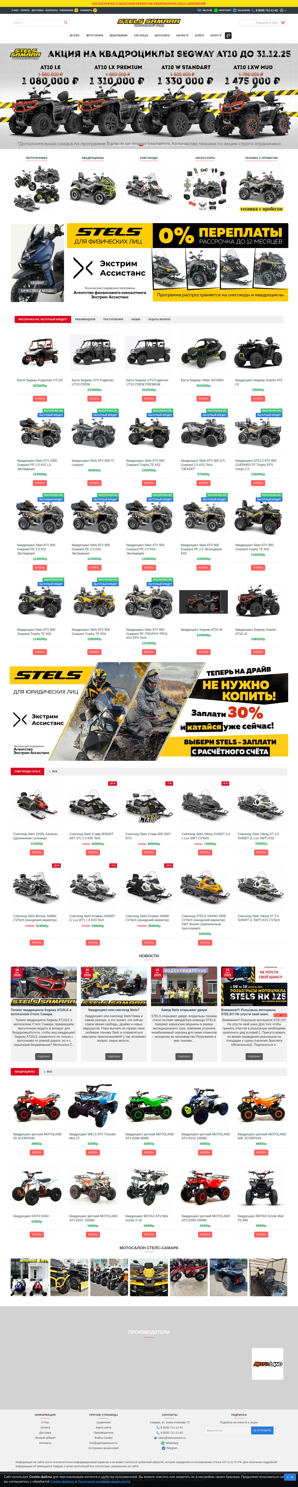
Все (55, 771)
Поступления (113, 319)
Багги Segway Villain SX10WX (202, 380)
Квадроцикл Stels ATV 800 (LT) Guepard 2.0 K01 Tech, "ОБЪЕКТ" (203, 465)
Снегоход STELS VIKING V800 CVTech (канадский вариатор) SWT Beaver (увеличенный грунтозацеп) (204, 922)
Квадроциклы (25, 1071)
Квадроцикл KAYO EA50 (31, 1216)
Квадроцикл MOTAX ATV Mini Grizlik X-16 (146, 1218)
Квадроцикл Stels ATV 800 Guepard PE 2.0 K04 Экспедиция (145, 549)
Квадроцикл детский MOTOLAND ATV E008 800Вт (149, 1136)
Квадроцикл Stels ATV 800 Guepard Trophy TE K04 (91, 631)
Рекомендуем (85, 319)
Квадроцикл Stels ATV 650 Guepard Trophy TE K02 (145, 462)
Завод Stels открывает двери (184, 1010)
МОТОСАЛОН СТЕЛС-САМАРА (149, 1248)
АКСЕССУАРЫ (205, 158)
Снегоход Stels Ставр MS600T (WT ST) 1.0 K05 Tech (91, 836)
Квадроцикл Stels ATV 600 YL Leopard (93, 462)
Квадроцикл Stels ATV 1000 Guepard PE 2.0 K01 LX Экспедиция (37, 465)
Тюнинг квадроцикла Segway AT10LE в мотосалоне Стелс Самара (41, 1012)
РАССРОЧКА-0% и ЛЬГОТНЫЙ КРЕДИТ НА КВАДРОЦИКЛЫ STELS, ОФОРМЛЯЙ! (149, 3)
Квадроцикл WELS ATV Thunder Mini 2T (92, 1136)
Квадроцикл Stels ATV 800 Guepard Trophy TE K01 (254, 547)
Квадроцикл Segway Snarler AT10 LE (255, 631)
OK (291, 1477)
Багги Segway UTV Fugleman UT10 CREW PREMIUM (147, 382)
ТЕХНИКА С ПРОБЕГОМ (261, 158)
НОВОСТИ (149, 956)
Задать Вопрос (159, 319)
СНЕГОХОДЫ (149, 158)
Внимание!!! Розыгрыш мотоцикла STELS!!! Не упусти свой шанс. (248, 1012)
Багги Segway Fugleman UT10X (40, 380)
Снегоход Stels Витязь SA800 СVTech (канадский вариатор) (35, 918)
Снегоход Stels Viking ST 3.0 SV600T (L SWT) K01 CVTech (259, 918)
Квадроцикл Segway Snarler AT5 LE (258, 382)
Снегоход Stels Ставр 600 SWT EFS (148, 836)
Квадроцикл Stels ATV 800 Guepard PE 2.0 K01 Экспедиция (36, 549)
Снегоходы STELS (27, 771)
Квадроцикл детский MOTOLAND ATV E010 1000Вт (206, 1136)
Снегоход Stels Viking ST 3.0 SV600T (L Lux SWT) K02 (258, 836)
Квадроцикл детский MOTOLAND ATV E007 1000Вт (93, 1218)
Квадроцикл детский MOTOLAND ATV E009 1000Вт (206, 1218)
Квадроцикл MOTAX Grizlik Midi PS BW (260, 1218)
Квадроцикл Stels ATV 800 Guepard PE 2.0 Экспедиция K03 (201, 549)
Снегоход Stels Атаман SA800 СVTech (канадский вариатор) (147, 918)
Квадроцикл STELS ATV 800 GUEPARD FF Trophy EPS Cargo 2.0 (255, 465)
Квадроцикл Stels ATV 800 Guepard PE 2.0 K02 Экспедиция (91, 549)
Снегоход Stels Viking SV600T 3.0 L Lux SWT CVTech (206, 836)
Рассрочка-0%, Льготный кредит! (43, 319)
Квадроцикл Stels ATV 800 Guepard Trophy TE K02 (36, 631)
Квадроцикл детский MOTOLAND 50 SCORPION (37, 1136)
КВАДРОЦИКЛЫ (93, 158)
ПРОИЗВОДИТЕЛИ (149, 1332)
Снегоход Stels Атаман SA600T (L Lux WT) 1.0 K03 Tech (92, 918)
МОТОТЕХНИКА (36, 158)
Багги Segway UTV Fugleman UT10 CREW (93, 382)
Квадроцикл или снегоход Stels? (114, 1010)
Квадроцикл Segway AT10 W (201, 629)
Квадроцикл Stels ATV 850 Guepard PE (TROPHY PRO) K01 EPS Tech (147, 634)
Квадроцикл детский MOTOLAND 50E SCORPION (262, 1136)
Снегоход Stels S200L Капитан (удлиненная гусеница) (35, 836)
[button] (280, 1015)
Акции (135, 319)
